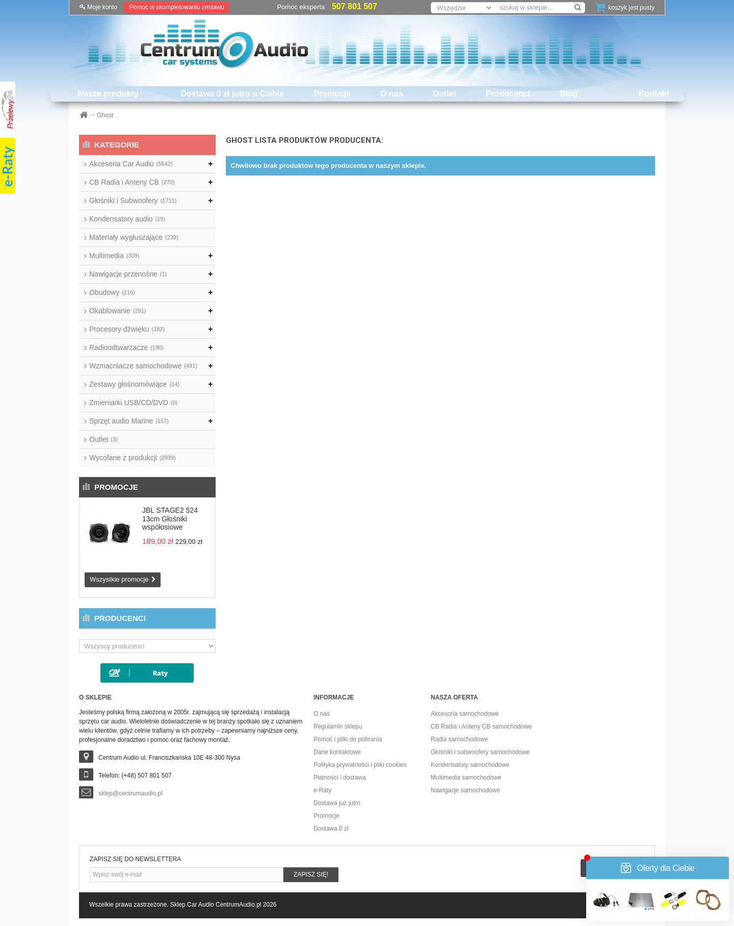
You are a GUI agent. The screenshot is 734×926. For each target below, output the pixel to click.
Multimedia (114, 256)
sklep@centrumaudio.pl (130, 793)
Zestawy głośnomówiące (134, 384)
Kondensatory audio (127, 219)
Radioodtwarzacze (126, 347)
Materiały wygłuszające (133, 237)
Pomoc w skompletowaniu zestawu (176, 7)
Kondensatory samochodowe (470, 764)
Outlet (444, 93)
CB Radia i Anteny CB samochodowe (481, 726)
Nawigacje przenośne (128, 274)
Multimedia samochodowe (466, 777)
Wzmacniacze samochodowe (143, 366)
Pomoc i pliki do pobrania (347, 739)
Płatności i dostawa (339, 777)
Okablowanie (117, 311)
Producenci (508, 93)
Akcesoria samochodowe (465, 713)
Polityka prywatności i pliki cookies (360, 764)
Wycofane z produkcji (132, 458)
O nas (391, 93)
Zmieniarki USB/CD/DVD (133, 402)
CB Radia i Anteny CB (132, 182)
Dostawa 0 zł (331, 828)
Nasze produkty (107, 93)
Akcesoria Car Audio (131, 164)
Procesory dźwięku (127, 329)
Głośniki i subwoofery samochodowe (480, 752)
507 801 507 (354, 6)
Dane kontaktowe (337, 752)
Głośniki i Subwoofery (132, 200)
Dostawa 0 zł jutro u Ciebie (232, 93)
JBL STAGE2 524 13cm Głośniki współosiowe (170, 518)
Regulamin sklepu (337, 726)
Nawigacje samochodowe (465, 790)
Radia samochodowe (459, 739)
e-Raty (322, 790)
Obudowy (112, 292)
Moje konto (98, 7)
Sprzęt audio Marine (129, 421)
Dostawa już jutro (336, 803)
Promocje (332, 93)
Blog (569, 93)
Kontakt (654, 93)
